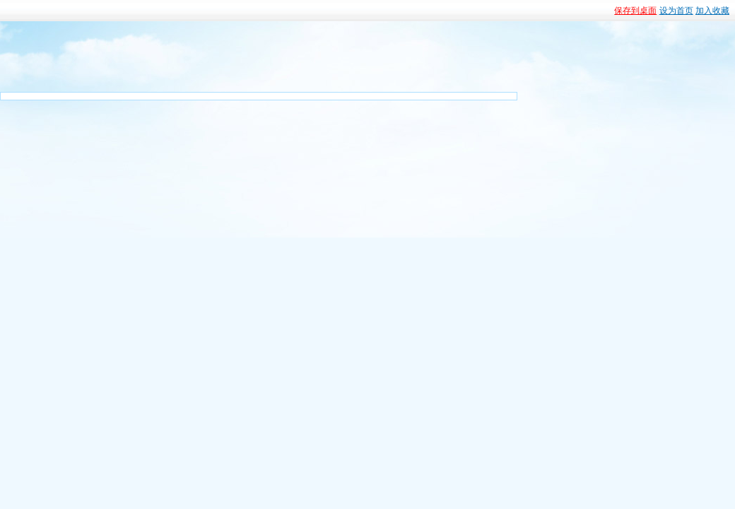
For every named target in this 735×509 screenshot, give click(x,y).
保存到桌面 (635, 11)
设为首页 (676, 11)
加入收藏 (712, 11)
